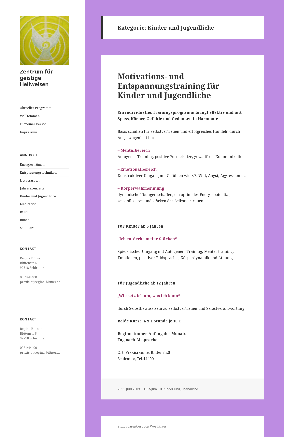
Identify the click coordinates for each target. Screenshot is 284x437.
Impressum (28, 132)
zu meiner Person (33, 124)
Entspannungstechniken (38, 172)
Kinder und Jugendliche (38, 196)
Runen (25, 220)
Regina (152, 389)
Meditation (28, 204)
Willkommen (30, 116)
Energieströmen (32, 164)
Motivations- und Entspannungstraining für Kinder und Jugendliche (169, 85)
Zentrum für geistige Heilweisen (36, 78)
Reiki (24, 212)
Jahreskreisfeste (32, 188)
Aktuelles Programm (35, 108)
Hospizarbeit (29, 180)
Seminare (27, 228)
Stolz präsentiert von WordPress (142, 426)
